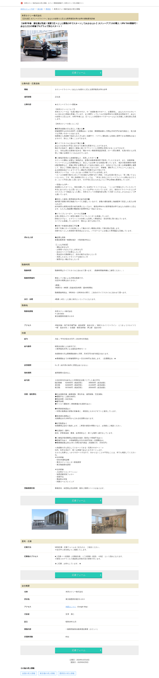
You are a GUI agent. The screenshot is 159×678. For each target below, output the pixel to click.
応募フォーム (77, 73)
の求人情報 (28, 675)
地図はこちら (71, 608)
